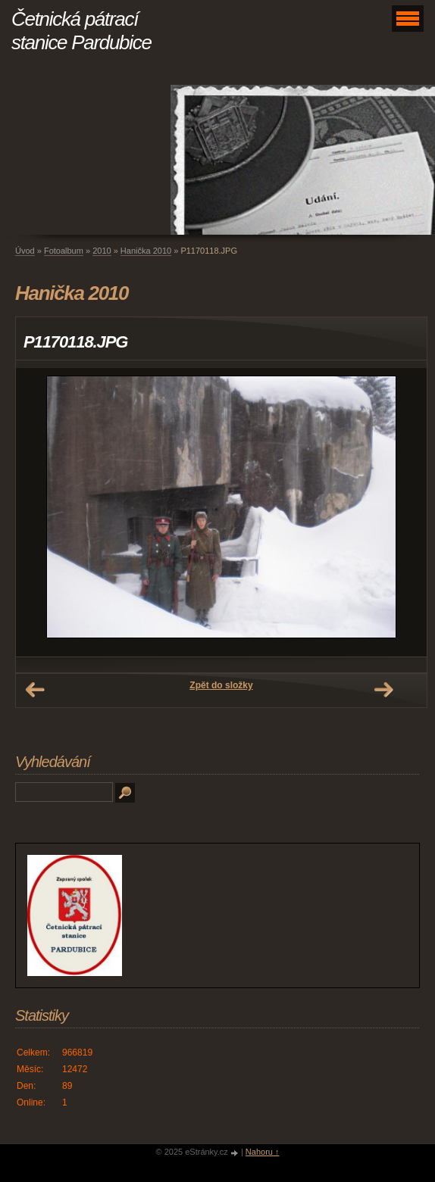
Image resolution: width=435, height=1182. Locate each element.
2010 (101, 250)
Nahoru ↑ (263, 1151)
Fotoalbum (63, 250)
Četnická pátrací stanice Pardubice (81, 31)
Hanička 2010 (145, 250)
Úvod (25, 250)
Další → (383, 689)
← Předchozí (34, 689)
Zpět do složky (220, 685)
